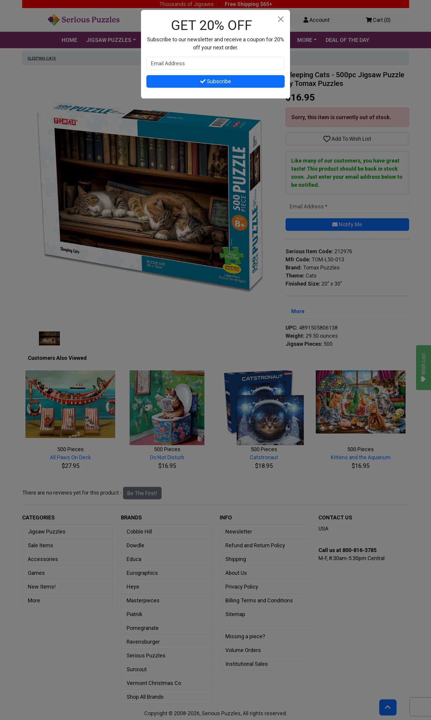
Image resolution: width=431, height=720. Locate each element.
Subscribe (215, 81)
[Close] (281, 19)
